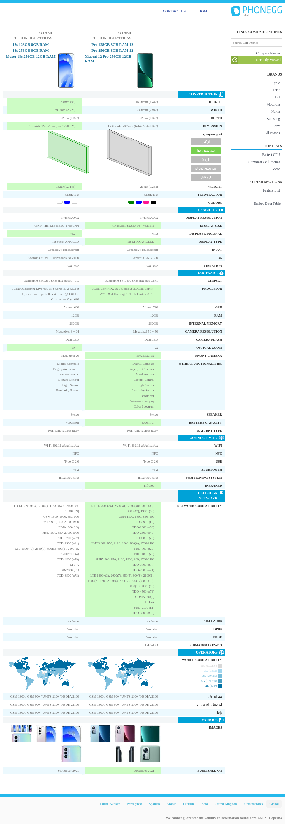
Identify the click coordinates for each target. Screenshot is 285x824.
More (276, 169)
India (204, 804)
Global (274, 804)
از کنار (206, 141)
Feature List (271, 190)
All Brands (272, 133)
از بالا (205, 159)
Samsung (273, 119)
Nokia (275, 111)
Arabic (171, 804)
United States (253, 804)
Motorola (273, 104)
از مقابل (205, 177)
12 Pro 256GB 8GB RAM (112, 50)
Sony (276, 126)
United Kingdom (226, 804)
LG (277, 97)
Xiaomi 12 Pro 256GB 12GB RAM (108, 58)
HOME (204, 11)
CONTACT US (174, 11)
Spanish (154, 804)
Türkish (188, 804)
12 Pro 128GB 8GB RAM (112, 44)
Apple (275, 83)
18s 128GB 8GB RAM (30, 44)
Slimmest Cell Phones (264, 162)
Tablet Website (109, 804)
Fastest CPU (271, 155)
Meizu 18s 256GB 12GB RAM (31, 56)
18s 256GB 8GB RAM (30, 50)
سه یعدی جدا (206, 150)
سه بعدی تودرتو (205, 168)
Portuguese (134, 804)
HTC (276, 90)
